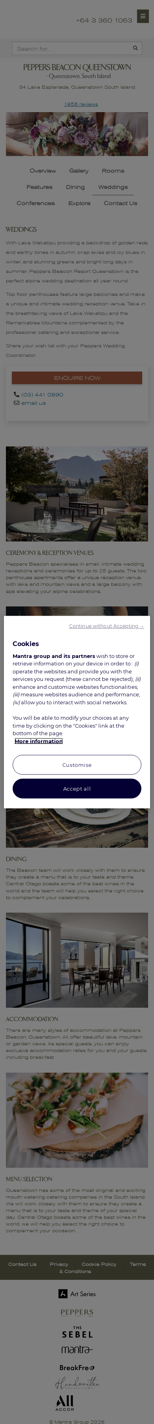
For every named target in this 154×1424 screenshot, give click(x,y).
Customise (77, 765)
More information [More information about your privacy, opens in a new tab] (39, 741)
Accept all (77, 788)
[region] (77, 712)
